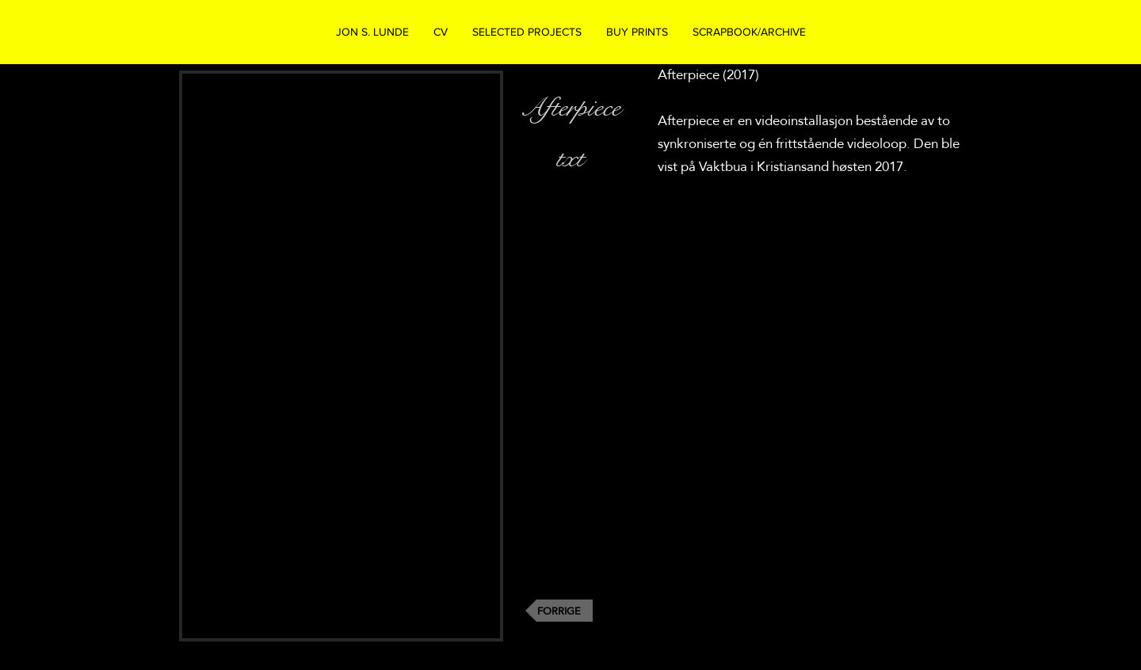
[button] (526, 32)
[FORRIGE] (559, 611)
